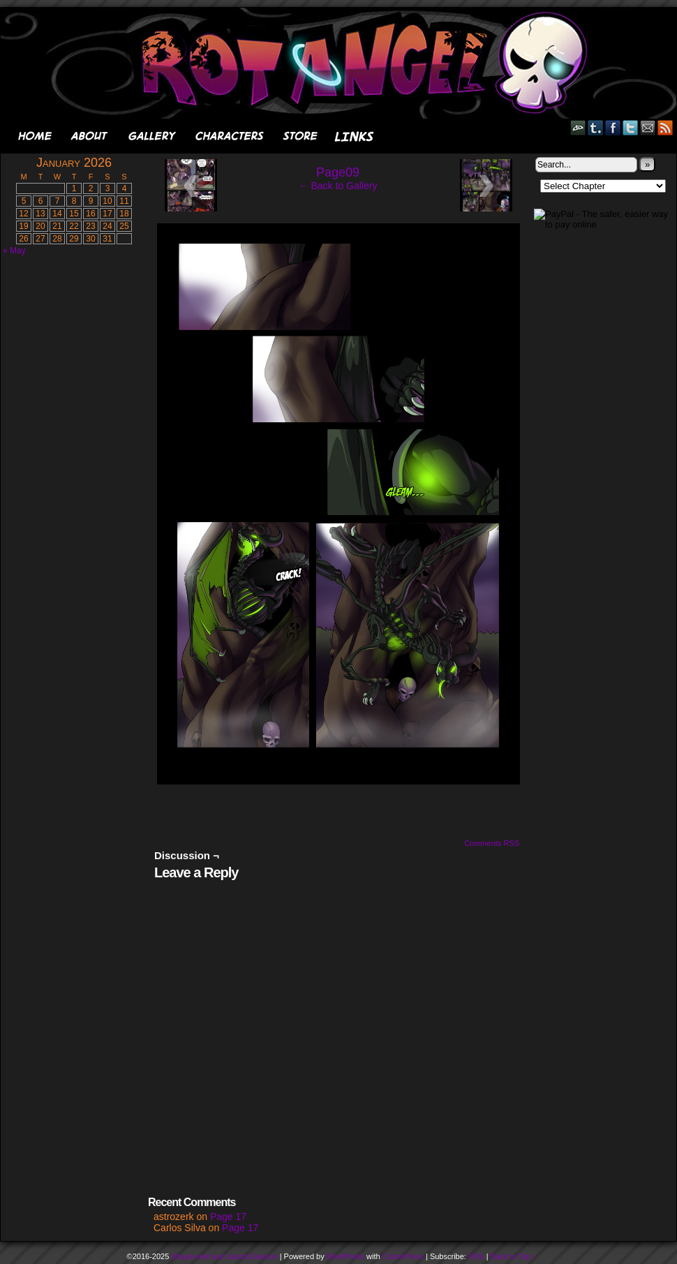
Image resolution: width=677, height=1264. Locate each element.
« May (14, 250)
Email (648, 127)
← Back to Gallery (338, 185)
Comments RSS (491, 843)
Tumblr (595, 127)
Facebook (613, 127)
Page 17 (228, 1216)
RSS (665, 127)
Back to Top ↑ (514, 1256)
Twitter (630, 127)
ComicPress (403, 1256)
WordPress (345, 1256)
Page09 (337, 172)
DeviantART (578, 127)
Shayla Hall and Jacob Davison (224, 1256)
